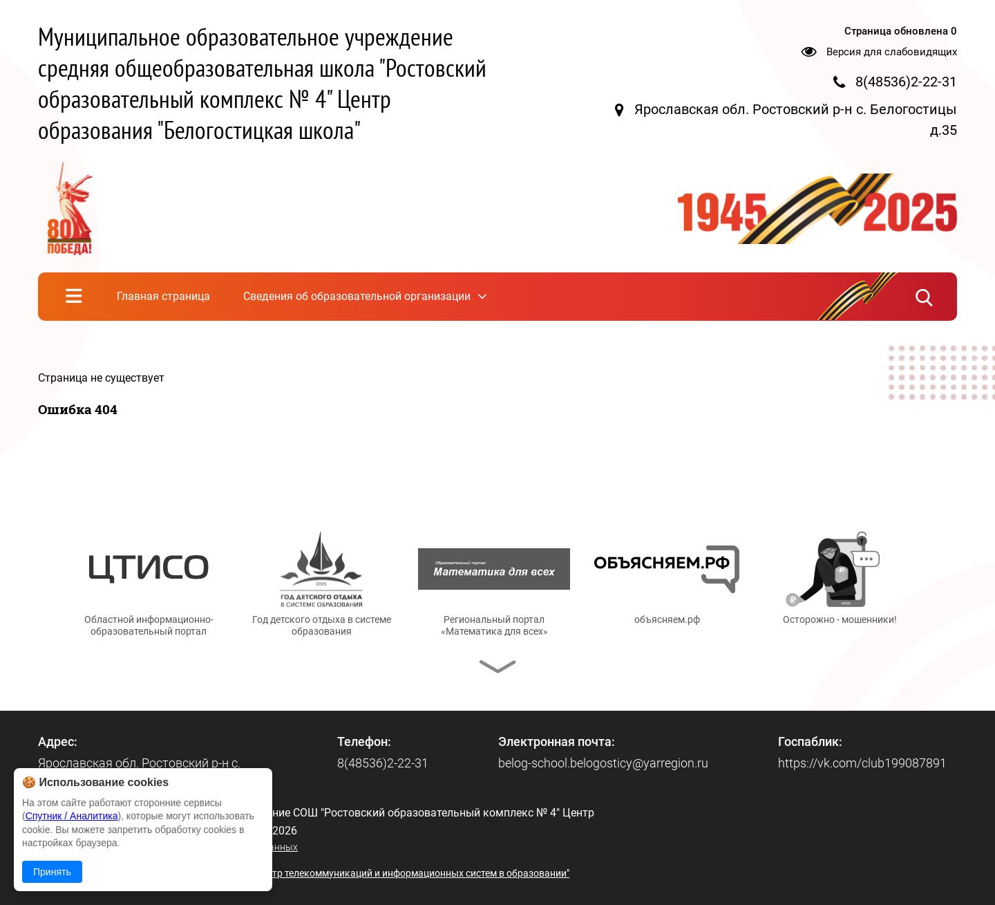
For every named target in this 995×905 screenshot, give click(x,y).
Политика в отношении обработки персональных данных (168, 846)
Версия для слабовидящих (891, 52)
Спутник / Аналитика (72, 815)
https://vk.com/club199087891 (862, 763)
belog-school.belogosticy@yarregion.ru (603, 763)
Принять (52, 871)
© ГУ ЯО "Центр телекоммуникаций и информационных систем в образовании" (391, 873)
